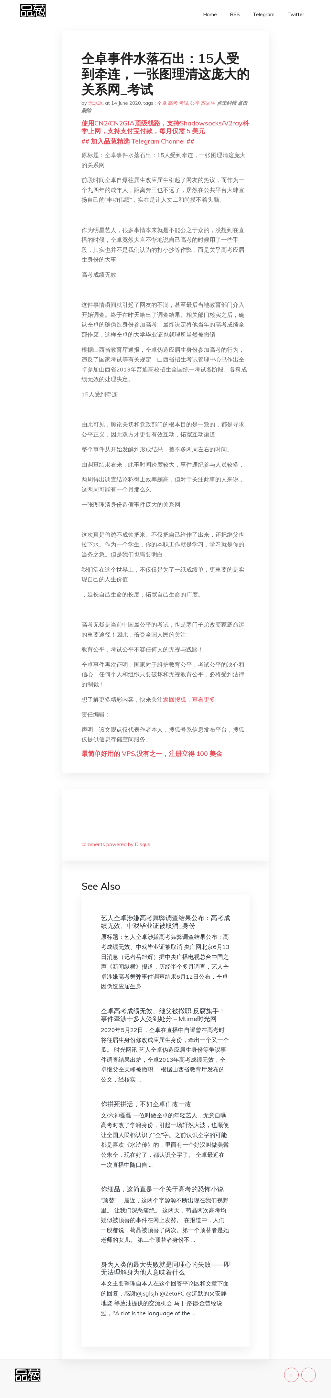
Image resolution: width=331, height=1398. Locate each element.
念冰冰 (95, 103)
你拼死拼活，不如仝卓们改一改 (146, 1104)
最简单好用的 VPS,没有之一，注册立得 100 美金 (151, 753)
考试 (184, 103)
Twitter (295, 14)
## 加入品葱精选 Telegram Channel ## (137, 141)
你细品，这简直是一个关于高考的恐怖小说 (162, 1189)
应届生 (208, 103)
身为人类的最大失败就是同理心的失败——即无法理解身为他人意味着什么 (165, 1268)
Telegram (263, 14)
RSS (235, 14)
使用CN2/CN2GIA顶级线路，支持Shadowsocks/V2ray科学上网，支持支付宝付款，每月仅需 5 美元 (165, 127)
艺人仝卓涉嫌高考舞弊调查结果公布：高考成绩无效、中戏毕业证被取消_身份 (165, 922)
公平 (195, 103)
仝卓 (162, 103)
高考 (173, 103)
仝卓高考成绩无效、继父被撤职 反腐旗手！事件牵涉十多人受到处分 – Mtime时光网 (163, 1015)
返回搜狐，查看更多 (189, 699)
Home (210, 14)
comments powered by (115, 844)
